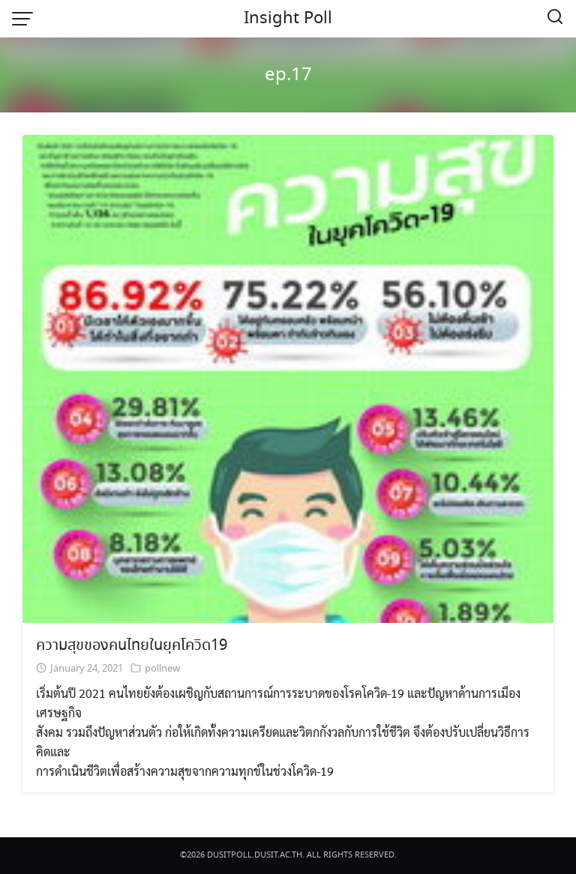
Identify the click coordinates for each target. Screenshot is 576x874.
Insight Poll (288, 19)
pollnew (162, 669)
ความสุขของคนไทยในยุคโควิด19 (131, 646)
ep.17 (288, 75)
